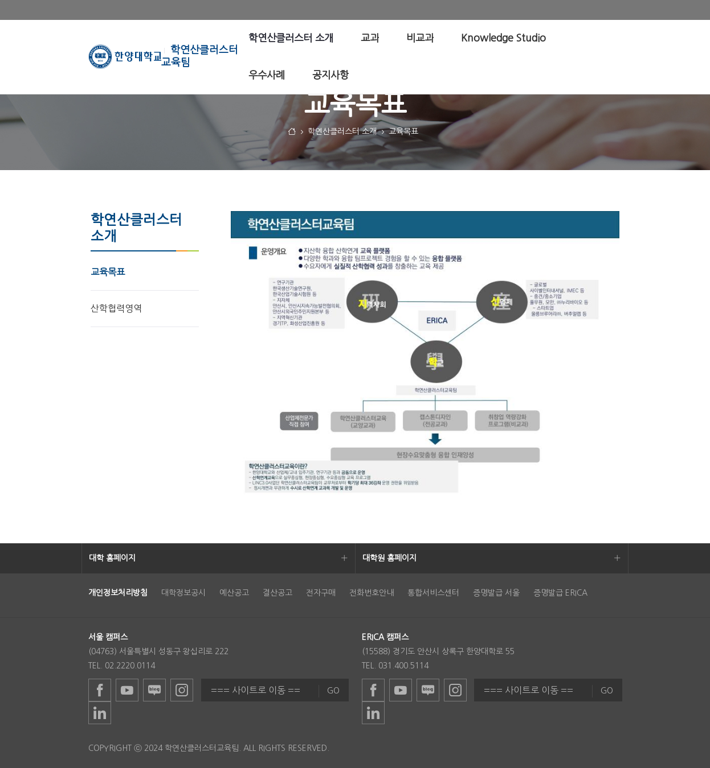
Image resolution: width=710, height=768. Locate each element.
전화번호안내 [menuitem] (371, 593)
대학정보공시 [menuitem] (183, 593)
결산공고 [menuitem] (277, 593)
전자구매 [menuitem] (321, 593)
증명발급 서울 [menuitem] (496, 593)
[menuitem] (291, 38)
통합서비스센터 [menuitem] (433, 593)
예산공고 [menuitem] (234, 593)
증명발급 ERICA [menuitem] (560, 593)
